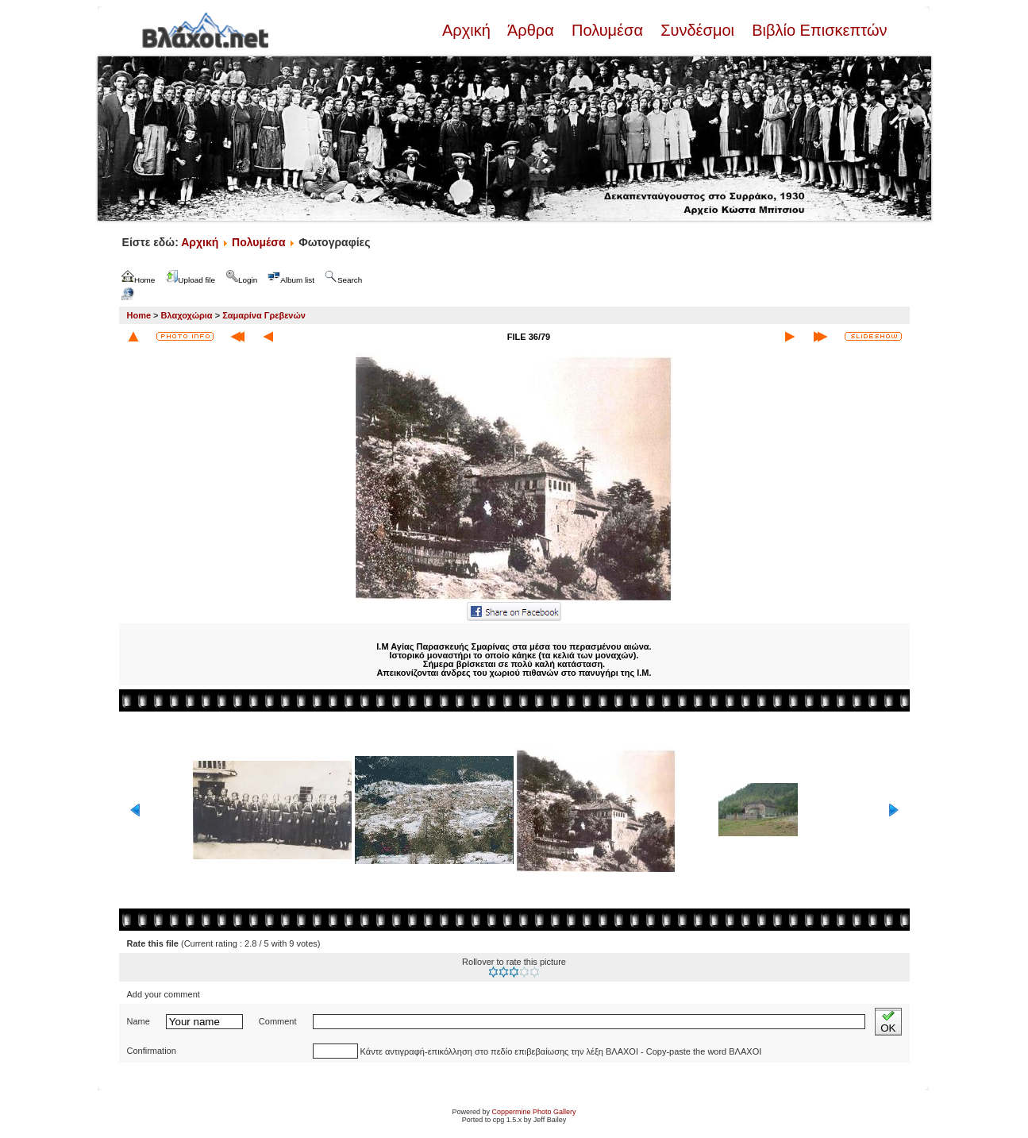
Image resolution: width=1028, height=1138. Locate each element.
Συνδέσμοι (697, 30)
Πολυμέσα (607, 30)
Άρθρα (530, 30)
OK (887, 1021)
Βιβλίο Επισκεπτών (817, 30)
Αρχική (468, 30)
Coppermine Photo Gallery (533, 1112)
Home (139, 315)
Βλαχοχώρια (187, 315)
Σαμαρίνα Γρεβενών (264, 315)
